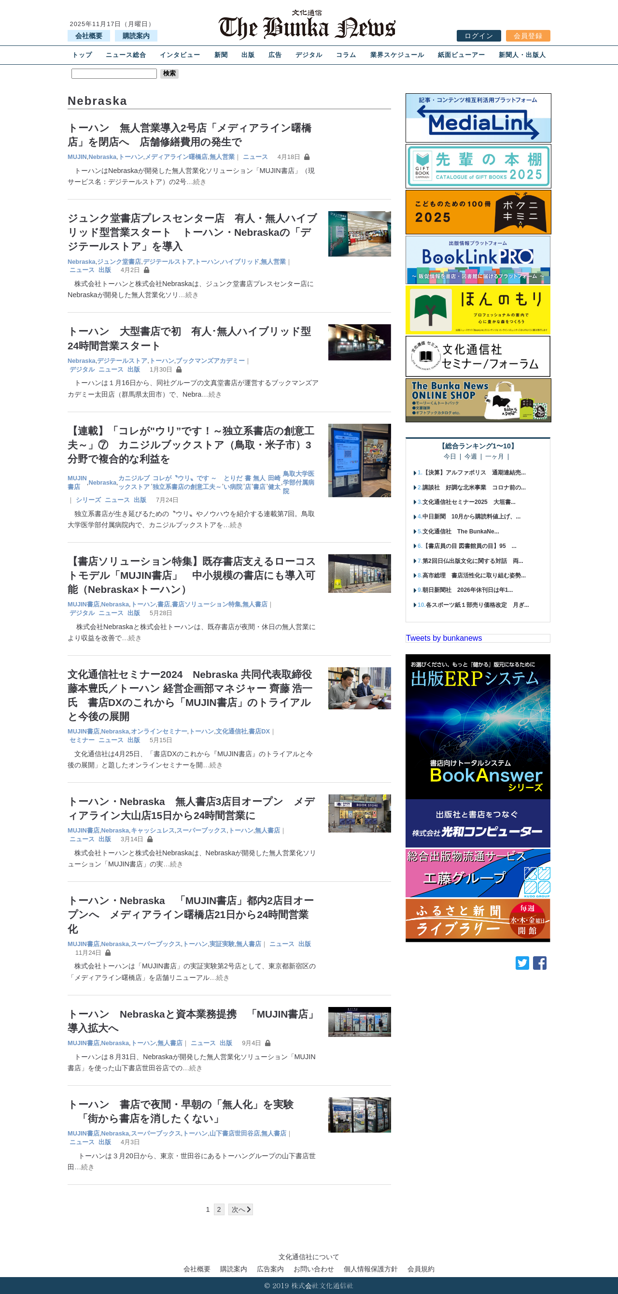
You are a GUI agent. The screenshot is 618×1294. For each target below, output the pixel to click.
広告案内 (270, 1269)
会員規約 (421, 1269)
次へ (238, 1209)
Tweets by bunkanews (444, 638)
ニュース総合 (126, 54)
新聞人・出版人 (522, 54)
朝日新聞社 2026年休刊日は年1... (467, 590)
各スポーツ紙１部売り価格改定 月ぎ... (477, 605)
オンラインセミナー (159, 731)
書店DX (259, 731)
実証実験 (222, 944)
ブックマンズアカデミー (210, 360)
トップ (82, 54)
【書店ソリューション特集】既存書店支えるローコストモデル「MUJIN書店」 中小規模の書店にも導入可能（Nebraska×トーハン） (192, 575)
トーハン (130, 156)
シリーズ (88, 499)
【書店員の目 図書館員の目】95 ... (469, 546)
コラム (346, 54)
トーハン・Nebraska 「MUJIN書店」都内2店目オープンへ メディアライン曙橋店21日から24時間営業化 (191, 914)
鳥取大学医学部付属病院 (298, 482)
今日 (450, 457)
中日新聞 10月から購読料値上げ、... (471, 516)
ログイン (478, 35)
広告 (275, 54)
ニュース (255, 156)
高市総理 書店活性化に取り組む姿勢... (474, 575)
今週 (470, 457)
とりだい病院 (233, 482)
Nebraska (102, 156)
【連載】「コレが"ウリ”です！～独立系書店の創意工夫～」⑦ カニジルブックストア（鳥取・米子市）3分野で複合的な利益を (191, 444)
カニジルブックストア (134, 482)
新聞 (221, 54)
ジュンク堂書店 (119, 261)
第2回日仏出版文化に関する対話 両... (472, 561)
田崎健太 (274, 482)
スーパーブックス (201, 830)
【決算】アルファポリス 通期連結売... (474, 472)
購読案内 (136, 36)
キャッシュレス (153, 830)
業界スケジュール (397, 54)
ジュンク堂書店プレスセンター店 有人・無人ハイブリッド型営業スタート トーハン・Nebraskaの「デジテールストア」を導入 (192, 232)
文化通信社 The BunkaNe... (460, 531)
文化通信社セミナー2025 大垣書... (469, 502)
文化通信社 (231, 731)
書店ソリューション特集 (206, 604)
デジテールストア (168, 261)
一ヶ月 (494, 457)
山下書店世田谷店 (235, 1133)
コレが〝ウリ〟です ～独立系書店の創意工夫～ (187, 482)
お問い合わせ (314, 1269)
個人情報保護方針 (371, 1269)
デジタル (309, 54)
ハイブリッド (240, 261)
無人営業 (222, 156)
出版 (248, 54)
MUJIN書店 (77, 482)
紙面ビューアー (461, 54)
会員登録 (528, 35)
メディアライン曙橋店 (176, 156)
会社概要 (88, 36)
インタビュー (180, 54)
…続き (196, 182)
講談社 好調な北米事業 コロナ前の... (474, 487)
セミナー (82, 740)
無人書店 (259, 482)
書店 (248, 482)
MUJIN (77, 156)
